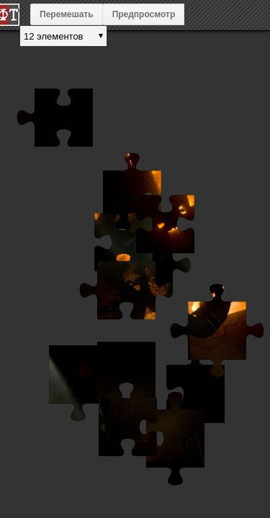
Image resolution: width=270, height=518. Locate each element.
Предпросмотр (144, 14)
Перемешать (67, 14)
